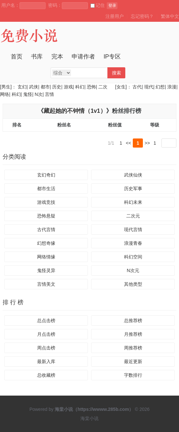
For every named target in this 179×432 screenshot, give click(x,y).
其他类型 (133, 284)
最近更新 (133, 361)
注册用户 (114, 16)
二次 (102, 86)
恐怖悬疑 (46, 216)
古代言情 (46, 229)
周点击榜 (46, 347)
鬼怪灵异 (46, 270)
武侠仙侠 (133, 175)
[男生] (6, 86)
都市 (45, 86)
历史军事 (133, 188)
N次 (39, 94)
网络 (4, 94)
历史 (56, 86)
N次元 (133, 270)
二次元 (133, 216)
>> (147, 143)
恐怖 (91, 86)
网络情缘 (46, 257)
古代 (137, 86)
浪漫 (171, 86)
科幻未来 (133, 202)
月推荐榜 (133, 334)
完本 (57, 56)
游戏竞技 (46, 202)
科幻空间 (133, 257)
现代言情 (133, 229)
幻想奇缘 (46, 243)
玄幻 (22, 86)
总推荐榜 (133, 320)
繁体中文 (170, 16)
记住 (97, 5)
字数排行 (133, 375)
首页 (16, 56)
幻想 (160, 86)
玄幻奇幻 (46, 175)
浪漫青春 (133, 243)
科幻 (79, 86)
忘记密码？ (142, 16)
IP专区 (112, 56)
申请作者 (83, 56)
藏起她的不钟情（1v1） (75, 111)
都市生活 (46, 188)
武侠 (33, 86)
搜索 (116, 72)
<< (128, 143)
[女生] (120, 86)
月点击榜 (46, 334)
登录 (112, 5)
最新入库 (46, 361)
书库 (37, 56)
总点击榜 (46, 320)
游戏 (68, 86)
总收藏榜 (46, 375)
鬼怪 (27, 94)
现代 (148, 86)
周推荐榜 (133, 347)
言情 (49, 94)
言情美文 (46, 284)
